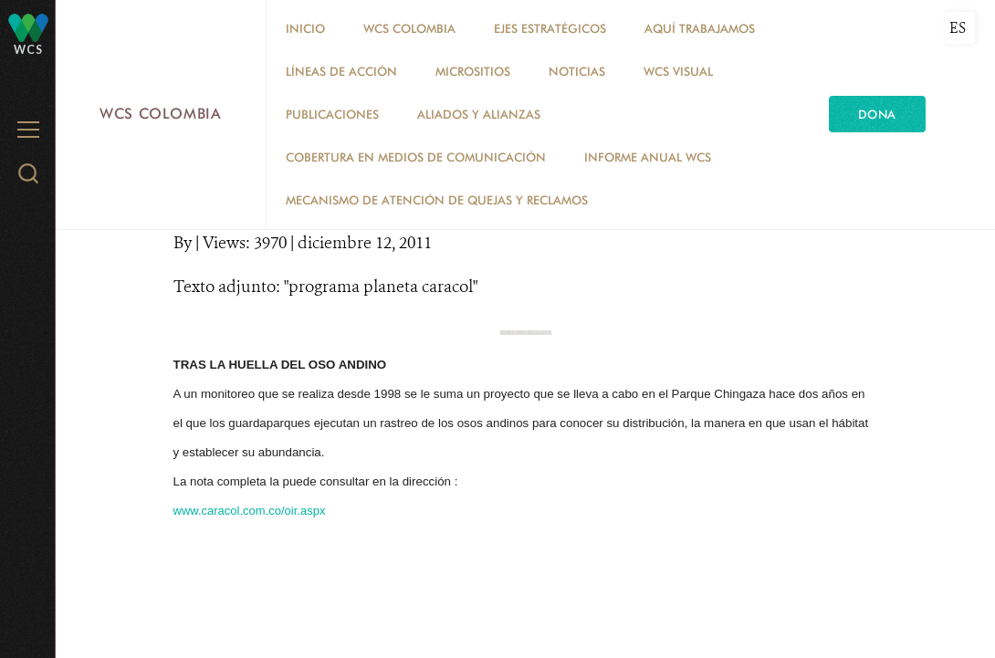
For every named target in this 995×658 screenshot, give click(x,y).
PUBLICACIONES (332, 114)
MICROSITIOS (472, 71)
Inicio (305, 28)
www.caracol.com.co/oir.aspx (249, 510)
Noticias (577, 71)
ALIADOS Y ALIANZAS (478, 114)
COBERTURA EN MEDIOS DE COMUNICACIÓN (416, 157)
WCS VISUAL (678, 71)
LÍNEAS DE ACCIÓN (341, 71)
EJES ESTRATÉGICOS (550, 28)
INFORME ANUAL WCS (647, 157)
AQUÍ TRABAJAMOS (699, 28)
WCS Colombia (161, 113)
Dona (877, 114)
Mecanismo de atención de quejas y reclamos (437, 200)
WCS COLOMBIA (409, 28)
